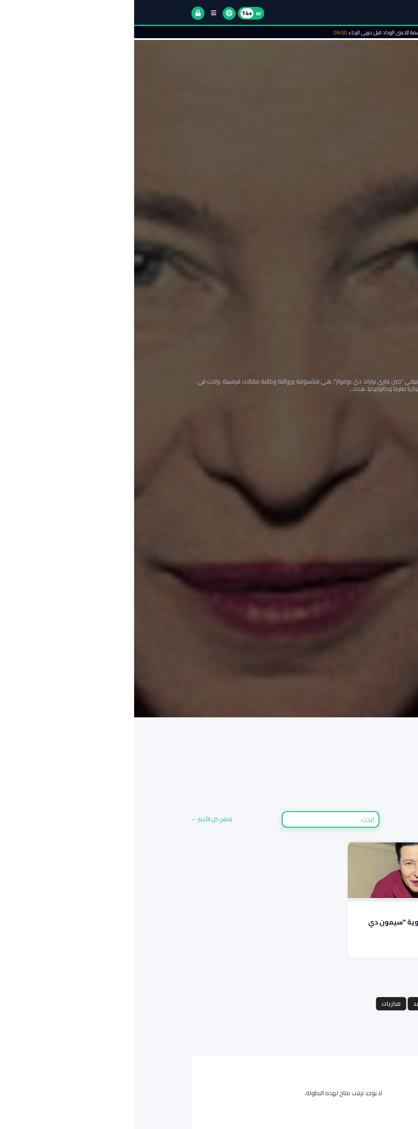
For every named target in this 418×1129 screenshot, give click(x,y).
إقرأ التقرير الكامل (338, 415)
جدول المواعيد (298, 1003)
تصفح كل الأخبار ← (78, 819)
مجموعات (342, 1003)
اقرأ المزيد (345, 948)
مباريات (257, 1003)
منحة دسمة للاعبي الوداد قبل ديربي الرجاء (257, 32)
